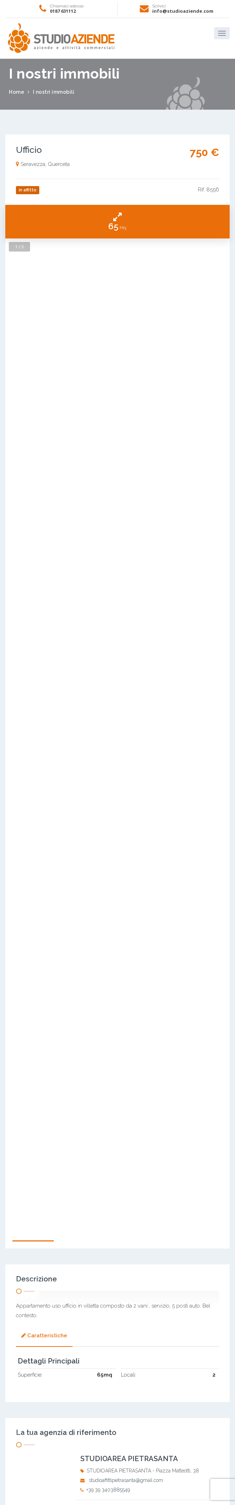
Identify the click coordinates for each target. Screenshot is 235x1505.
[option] (117, 720)
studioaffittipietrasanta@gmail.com (126, 1480)
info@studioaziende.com (182, 11)
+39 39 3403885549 (108, 1490)
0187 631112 (63, 11)
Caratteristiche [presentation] (44, 1335)
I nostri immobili (54, 92)
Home (16, 92)
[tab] (44, 1336)
